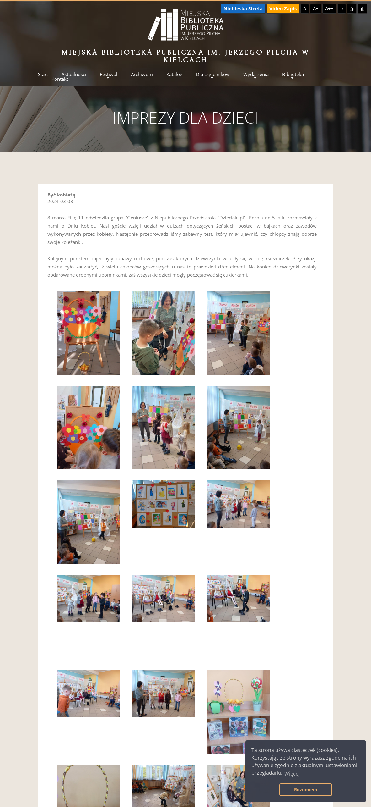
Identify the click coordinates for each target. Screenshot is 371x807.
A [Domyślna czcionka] (304, 8)
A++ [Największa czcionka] (329, 8)
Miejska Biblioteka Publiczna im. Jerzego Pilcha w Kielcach (185, 56)
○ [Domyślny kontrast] (341, 8)
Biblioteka (293, 74)
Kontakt (59, 79)
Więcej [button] (292, 773)
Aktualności (74, 74)
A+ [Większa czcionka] (316, 8)
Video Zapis (283, 8)
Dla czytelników (213, 74)
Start (43, 74)
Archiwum (142, 74)
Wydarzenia (256, 74)
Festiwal (108, 74)
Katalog (174, 74)
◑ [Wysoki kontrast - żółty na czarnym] (352, 8)
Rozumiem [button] (305, 790)
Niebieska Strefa (243, 8)
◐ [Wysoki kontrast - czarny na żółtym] (362, 8)
